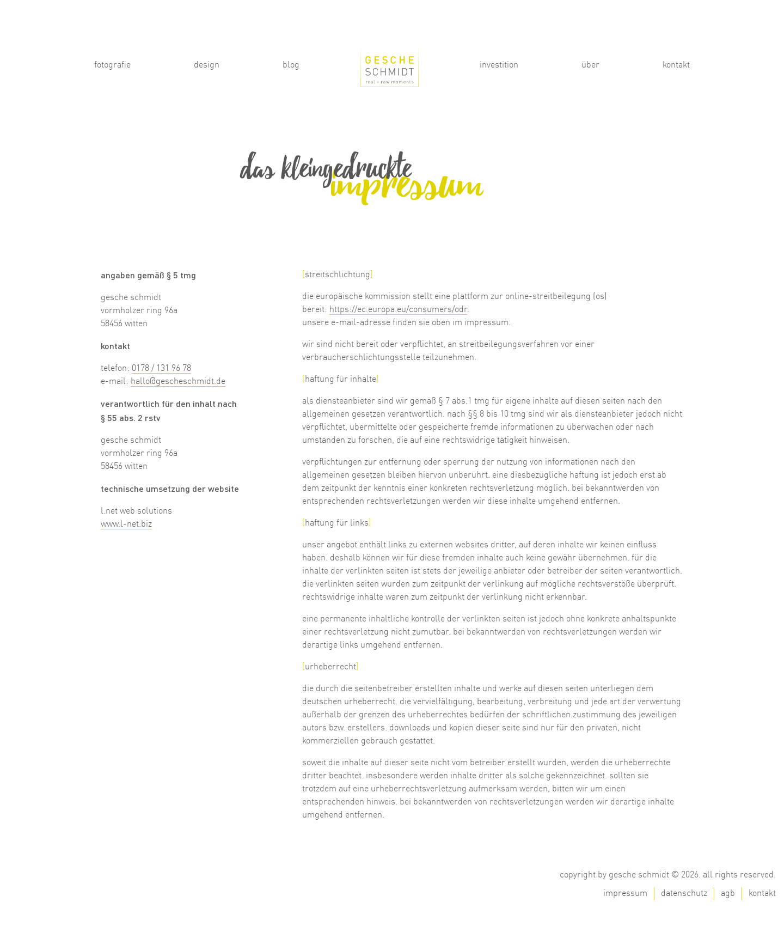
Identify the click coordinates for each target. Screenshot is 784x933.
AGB (728, 893)
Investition (499, 65)
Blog (291, 65)
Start (389, 61)
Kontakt (676, 65)
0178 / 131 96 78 (161, 368)
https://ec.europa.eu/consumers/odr (398, 310)
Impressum (625, 893)
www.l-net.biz (126, 524)
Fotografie (112, 65)
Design (206, 65)
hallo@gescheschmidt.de (178, 381)
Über (590, 65)
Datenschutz (684, 893)
